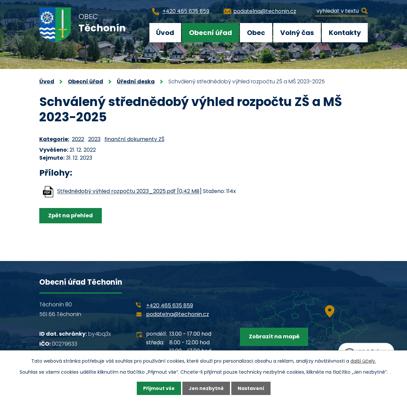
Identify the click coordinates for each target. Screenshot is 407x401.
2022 (78, 139)
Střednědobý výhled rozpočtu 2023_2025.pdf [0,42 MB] (129, 191)
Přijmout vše (159, 388)
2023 (94, 139)
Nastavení (251, 388)
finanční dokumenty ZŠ (134, 139)
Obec (256, 32)
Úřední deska (136, 81)
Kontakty (345, 32)
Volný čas (297, 32)
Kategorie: (54, 139)
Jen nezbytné (206, 388)
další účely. (363, 361)
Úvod (165, 32)
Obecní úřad (210, 32)
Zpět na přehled (70, 215)
